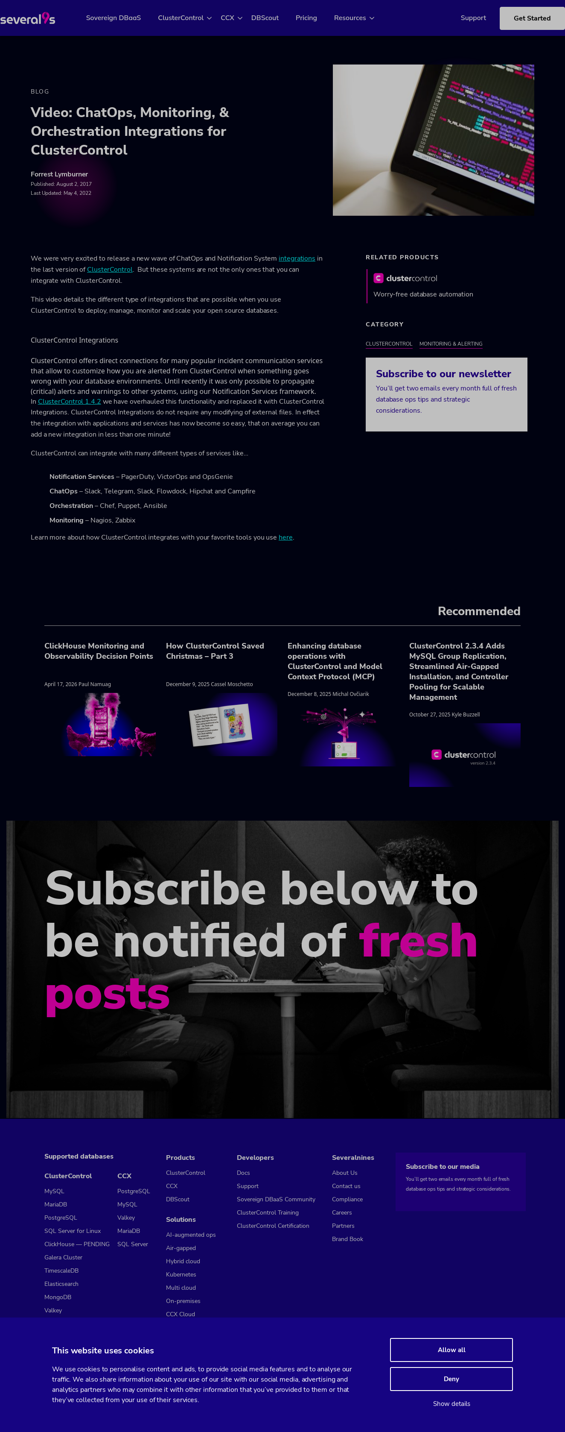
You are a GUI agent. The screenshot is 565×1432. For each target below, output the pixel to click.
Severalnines (353, 1157)
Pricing (316, 18)
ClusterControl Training (268, 1213)
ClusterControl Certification (273, 1226)
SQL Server (132, 1245)
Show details (451, 1404)
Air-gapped (181, 1248)
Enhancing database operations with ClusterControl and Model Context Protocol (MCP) (335, 662)
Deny (451, 1379)
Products (180, 1157)
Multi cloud (181, 1288)
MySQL (54, 1192)
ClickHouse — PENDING (77, 1245)
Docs (243, 1173)
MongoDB (57, 1298)
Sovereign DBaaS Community (276, 1199)
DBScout (274, 18)
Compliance (347, 1199)
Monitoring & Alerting (451, 345)
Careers (342, 1213)
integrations (297, 259)
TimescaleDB (61, 1271)
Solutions (181, 1219)
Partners (343, 1226)
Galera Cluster (63, 1258)
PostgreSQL (60, 1218)
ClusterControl (191, 18)
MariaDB (55, 1205)
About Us (345, 1173)
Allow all (452, 1350)
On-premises (183, 1301)
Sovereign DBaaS (123, 18)
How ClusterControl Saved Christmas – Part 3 (215, 652)
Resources (360, 18)
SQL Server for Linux (72, 1231)
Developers (255, 1157)
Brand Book (347, 1239)
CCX (238, 18)
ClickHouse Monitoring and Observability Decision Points (98, 652)
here (286, 538)
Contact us (346, 1186)
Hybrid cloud (183, 1261)
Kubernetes (181, 1275)
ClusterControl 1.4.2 (69, 402)
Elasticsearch (61, 1284)
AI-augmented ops (191, 1235)
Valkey (53, 1311)
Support (460, 18)
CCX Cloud (180, 1314)
